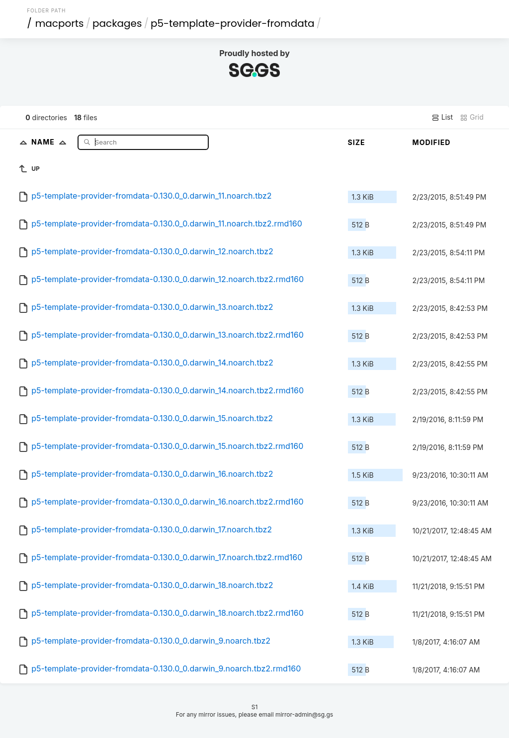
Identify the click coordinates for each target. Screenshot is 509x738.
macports (59, 23)
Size (356, 142)
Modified (432, 142)
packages (117, 23)
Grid (472, 117)
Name (51, 142)
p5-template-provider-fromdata (233, 23)
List (442, 117)
